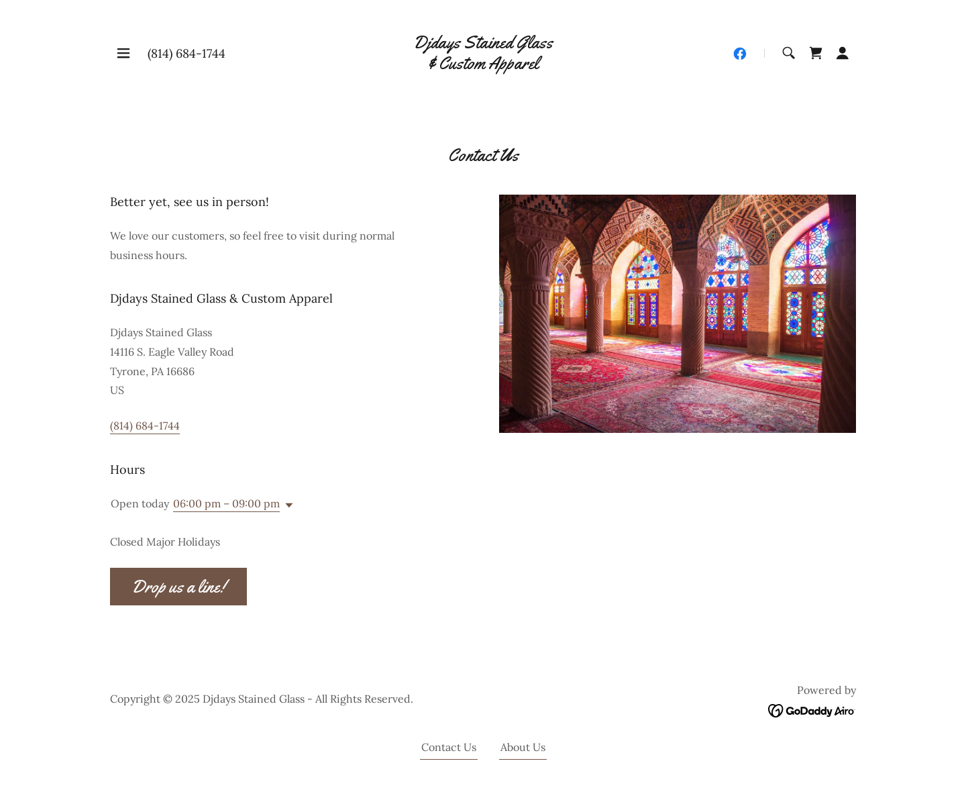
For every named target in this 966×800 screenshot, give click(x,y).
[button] (123, 53)
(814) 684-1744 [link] (186, 53)
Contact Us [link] (448, 747)
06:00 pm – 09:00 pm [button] (226, 503)
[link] (483, 65)
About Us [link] (522, 747)
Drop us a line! (178, 587)
